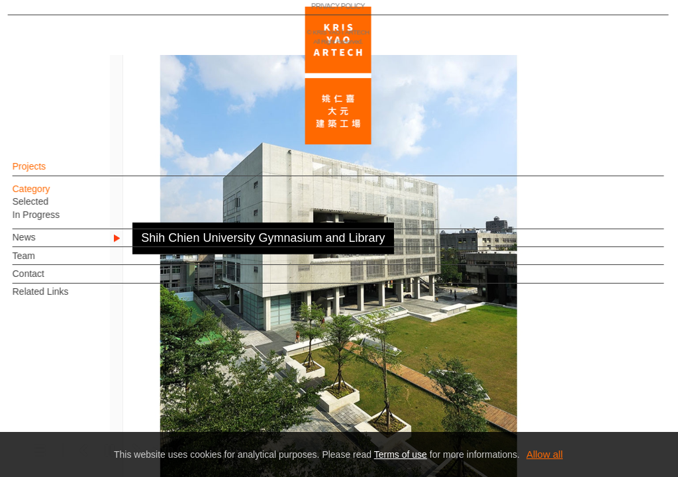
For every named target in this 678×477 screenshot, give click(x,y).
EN (90, 389)
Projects (52, 173)
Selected (53, 208)
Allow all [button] (544, 454)
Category (54, 195)
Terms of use (400, 454)
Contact (51, 280)
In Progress (59, 221)
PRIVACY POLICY (68, 428)
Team (46, 262)
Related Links (63, 298)
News (46, 243)
